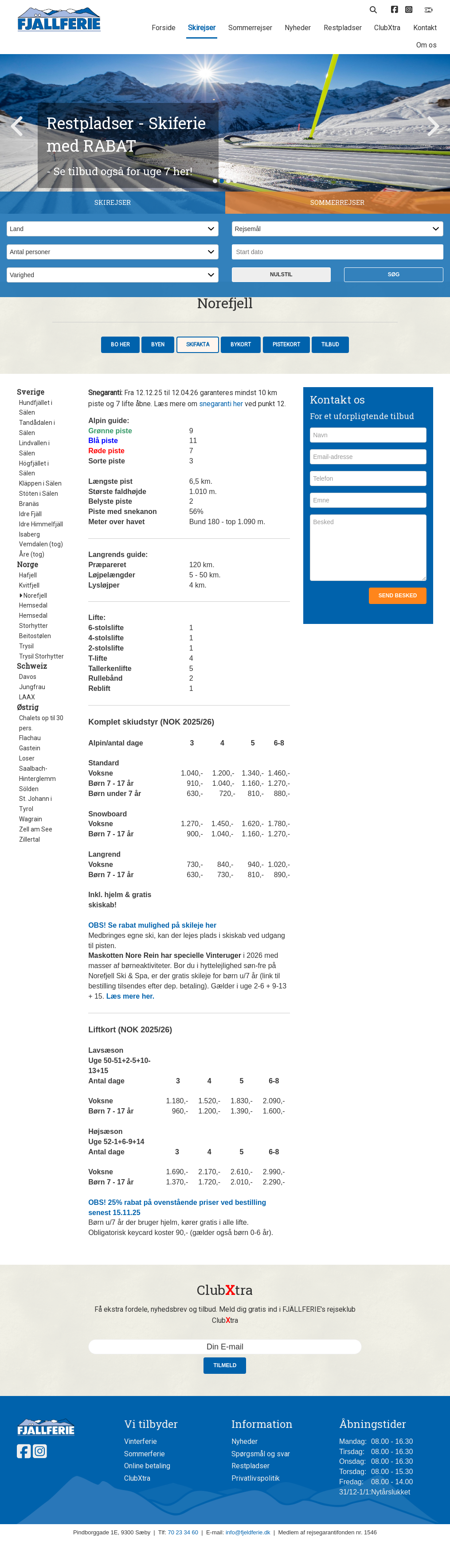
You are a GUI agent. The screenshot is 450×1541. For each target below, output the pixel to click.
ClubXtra (387, 28)
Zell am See (35, 988)
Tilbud (330, 504)
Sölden (29, 948)
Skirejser (201, 28)
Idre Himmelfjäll (41, 683)
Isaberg (29, 694)
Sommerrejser (250, 28)
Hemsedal (33, 765)
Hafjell (28, 734)
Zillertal (29, 999)
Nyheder (298, 28)
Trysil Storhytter (41, 816)
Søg (394, 434)
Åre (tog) (31, 714)
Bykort (241, 504)
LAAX (27, 856)
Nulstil (281, 434)
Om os (426, 45)
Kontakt (425, 28)
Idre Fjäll (30, 673)
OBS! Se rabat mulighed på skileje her (152, 1085)
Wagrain (30, 978)
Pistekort (286, 504)
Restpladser (343, 28)
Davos (27, 836)
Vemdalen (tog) (41, 703)
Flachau (30, 897)
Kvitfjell (29, 745)
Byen (157, 504)
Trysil (26, 805)
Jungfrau (32, 846)
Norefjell (33, 755)
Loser (27, 917)
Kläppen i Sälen (40, 643)
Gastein (29, 907)
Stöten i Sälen (38, 653)
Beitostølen (35, 795)
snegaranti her (221, 563)
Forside (164, 28)
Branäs (29, 663)
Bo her (120, 504)
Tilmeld (224, 1525)
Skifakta (197, 504)
